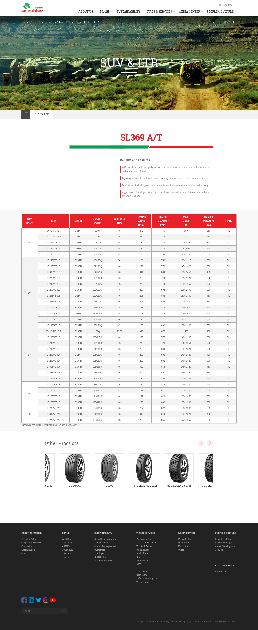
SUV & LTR (82, 22)
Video (181, 549)
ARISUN (66, 546)
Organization (28, 549)
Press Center (184, 539)
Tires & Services (40, 22)
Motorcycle (142, 560)
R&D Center (100, 556)
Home (25, 22)
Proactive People (223, 542)
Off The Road (142, 549)
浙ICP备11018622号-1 (225, 621)
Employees (100, 553)
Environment (101, 542)
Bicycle (140, 556)
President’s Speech (31, 539)
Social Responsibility (105, 539)
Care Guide (141, 574)
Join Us (219, 549)
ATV (138, 564)
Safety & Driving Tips (147, 578)
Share (213, 22)
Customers (99, 549)
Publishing (184, 542)
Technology (142, 582)
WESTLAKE (68, 539)
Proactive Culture (224, 539)
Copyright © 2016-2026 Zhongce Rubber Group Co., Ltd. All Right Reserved (175, 621)
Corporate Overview (32, 542)
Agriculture (142, 553)
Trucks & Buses (144, 546)
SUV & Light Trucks (62, 22)
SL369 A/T (96, 22)
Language (229, 4)
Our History (27, 546)
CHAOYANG (68, 542)
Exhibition (183, 546)
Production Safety (103, 560)
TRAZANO (67, 553)
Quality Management (105, 546)
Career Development (225, 546)
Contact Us (27, 553)
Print (231, 22)
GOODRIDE (67, 549)
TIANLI (65, 556)
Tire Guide (141, 571)
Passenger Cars (144, 539)
